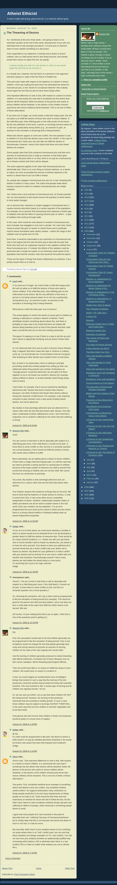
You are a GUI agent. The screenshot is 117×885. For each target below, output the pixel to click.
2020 (86, 190)
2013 (86, 216)
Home (38, 868)
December (91, 234)
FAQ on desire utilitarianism (95, 181)
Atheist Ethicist (22, 13)
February (91, 479)
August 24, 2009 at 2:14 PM (24, 751)
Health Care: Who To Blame (98, 305)
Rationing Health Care (96, 331)
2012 (86, 220)
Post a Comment (12, 858)
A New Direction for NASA (97, 348)
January (90, 482)
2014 (86, 212)
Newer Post (7, 868)
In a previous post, (89, 150)
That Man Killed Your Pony (98, 352)
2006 (86, 495)
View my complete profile (95, 80)
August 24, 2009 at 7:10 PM (24, 853)
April (89, 471)
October (90, 242)
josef (14, 281)
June (89, 464)
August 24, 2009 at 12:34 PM (25, 572)
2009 (86, 231)
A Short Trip (91, 316)
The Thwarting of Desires (23, 32)
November (91, 238)
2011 (86, 224)
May (89, 467)
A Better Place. (88, 124)
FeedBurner (104, 111)
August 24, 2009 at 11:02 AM (25, 521)
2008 (86, 487)
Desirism (90, 320)
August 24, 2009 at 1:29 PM (24, 724)
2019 (86, 194)
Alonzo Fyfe (18, 431)
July (89, 460)
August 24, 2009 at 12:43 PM (25, 623)
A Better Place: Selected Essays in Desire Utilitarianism (94, 143)
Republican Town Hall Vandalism (100, 379)
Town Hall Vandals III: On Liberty (100, 369)
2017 (86, 201)
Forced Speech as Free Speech (100, 383)
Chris (15, 757)
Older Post (69, 868)
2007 (86, 491)
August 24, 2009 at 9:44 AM (24, 425)
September (92, 246)
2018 (86, 197)
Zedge (15, 526)
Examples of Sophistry (96, 334)
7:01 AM (33, 269)
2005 (86, 498)
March (90, 475)
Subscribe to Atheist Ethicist (94, 89)
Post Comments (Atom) (24, 874)
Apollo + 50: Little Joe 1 (96, 313)
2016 (86, 205)
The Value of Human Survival (99, 345)
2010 (86, 227)
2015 (86, 209)
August (90, 249)
